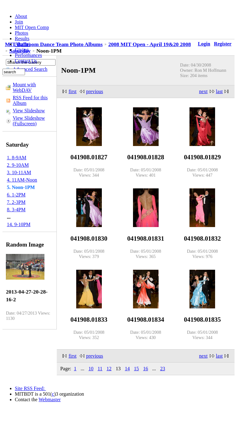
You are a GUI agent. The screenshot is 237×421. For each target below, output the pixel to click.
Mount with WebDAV (24, 87)
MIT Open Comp (32, 27)
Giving (21, 49)
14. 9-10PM (18, 224)
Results (22, 38)
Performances (28, 55)
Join (19, 21)
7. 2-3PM (16, 202)
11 (100, 368)
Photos (21, 33)
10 (91, 368)
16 (145, 368)
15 (136, 368)
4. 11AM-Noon (22, 180)
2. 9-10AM (18, 165)
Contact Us (26, 60)
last (219, 91)
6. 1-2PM (16, 194)
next (203, 91)
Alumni (22, 44)
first (73, 91)
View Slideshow (29, 110)
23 (162, 368)
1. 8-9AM (16, 157)
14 (127, 368)
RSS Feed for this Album (30, 100)
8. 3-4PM (16, 209)
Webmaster (50, 399)
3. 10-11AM (19, 172)
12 (108, 368)
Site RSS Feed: (30, 388)
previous (94, 91)
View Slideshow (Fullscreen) (29, 120)
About (21, 16)
